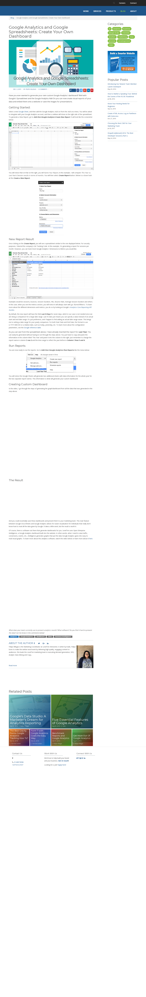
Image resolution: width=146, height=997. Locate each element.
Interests (125, 33)
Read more (13, 665)
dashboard (40, 637)
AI (109, 29)
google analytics (27, 637)
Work (86, 11)
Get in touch (63, 761)
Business (126, 29)
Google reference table (32, 328)
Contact (133, 3)
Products (111, 11)
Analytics (13, 637)
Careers (122, 3)
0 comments (42, 89)
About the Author (21, 643)
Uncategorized (124, 41)
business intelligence (63, 637)
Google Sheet (23, 112)
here (90, 539)
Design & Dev (114, 33)
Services (97, 11)
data (50, 637)
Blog (123, 11)
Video (111, 45)
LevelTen (112, 37)
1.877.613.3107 (17, 765)
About (133, 11)
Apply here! (62, 765)
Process (112, 41)
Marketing (122, 37)
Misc (132, 37)
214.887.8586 (19, 762)
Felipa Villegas (31, 89)
